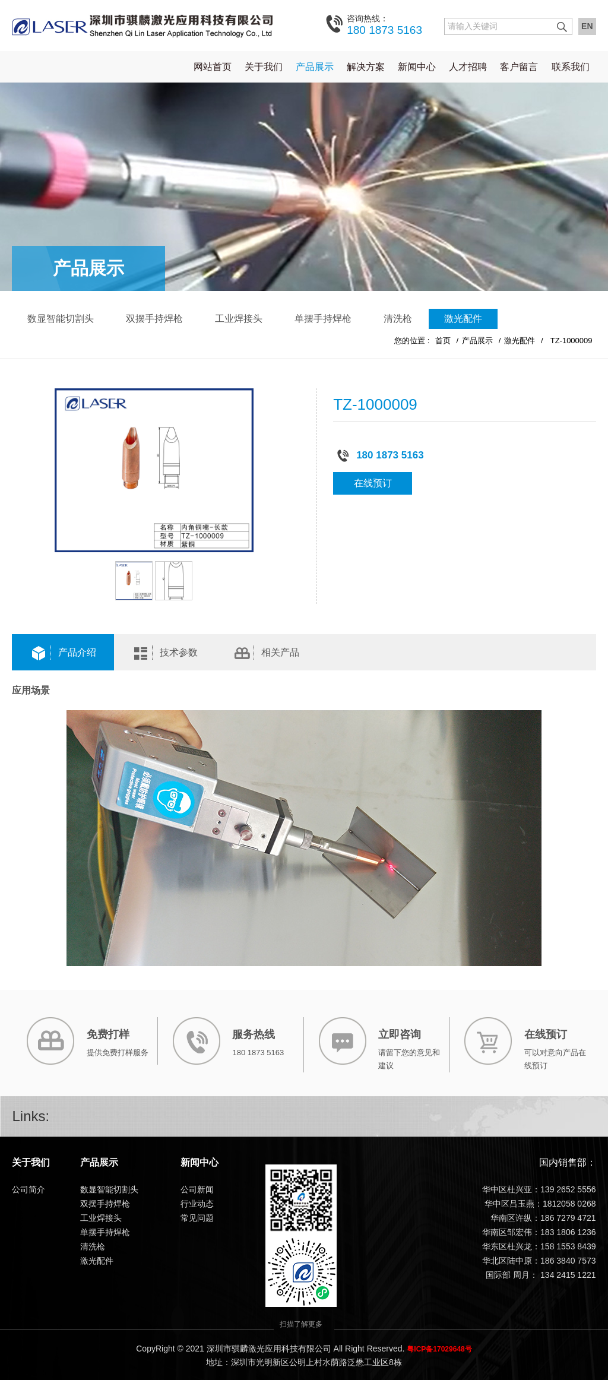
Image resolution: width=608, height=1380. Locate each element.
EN (587, 26)
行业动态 (197, 1203)
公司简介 (28, 1189)
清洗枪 (398, 318)
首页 (443, 339)
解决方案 (366, 66)
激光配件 (463, 318)
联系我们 (571, 66)
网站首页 (213, 66)
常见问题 (197, 1217)
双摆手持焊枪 (154, 318)
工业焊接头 (238, 318)
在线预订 (373, 482)
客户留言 (519, 66)
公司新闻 (197, 1189)
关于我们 (264, 66)
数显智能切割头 (60, 318)
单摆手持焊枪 (323, 318)
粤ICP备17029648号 (439, 1348)
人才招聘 (468, 66)
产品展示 (315, 66)
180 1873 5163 (384, 24)
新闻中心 (417, 66)
